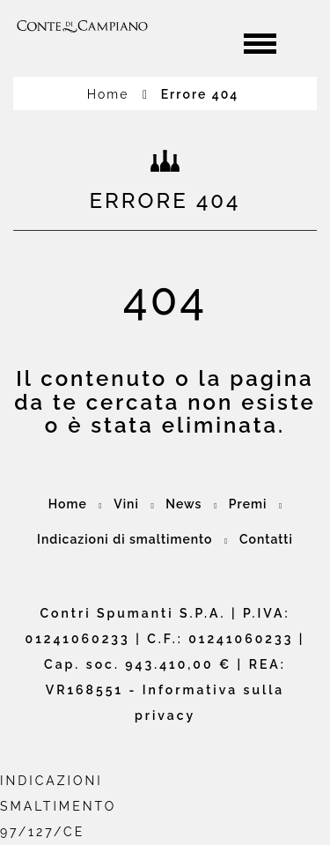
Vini (126, 504)
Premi (248, 504)
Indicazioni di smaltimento (124, 539)
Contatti (266, 539)
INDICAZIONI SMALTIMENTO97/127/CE (58, 806)
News (183, 504)
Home (118, 94)
